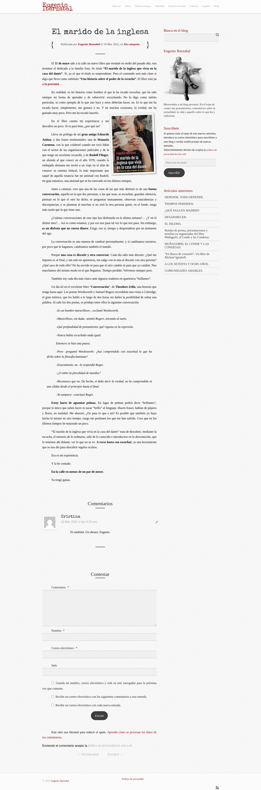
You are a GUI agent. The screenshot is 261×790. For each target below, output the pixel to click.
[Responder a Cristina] (156, 522)
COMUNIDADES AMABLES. (184, 270)
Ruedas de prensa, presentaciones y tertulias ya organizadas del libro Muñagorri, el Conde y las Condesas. (187, 234)
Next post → (115, 754)
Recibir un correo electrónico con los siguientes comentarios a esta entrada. (101, 696)
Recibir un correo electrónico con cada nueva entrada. (88, 705)
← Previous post (88, 754)
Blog (216, 6)
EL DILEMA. (173, 223)
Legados (206, 6)
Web (54, 665)
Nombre (58, 630)
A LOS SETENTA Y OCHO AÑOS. (187, 264)
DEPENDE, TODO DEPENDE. (184, 197)
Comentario (60, 587)
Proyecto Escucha (177, 6)
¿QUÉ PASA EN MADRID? (182, 210)
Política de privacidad (133, 778)
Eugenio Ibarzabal (89, 44)
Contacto (193, 6)
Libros (128, 6)
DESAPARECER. (176, 217)
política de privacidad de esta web (109, 745)
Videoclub (160, 6)
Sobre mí (116, 6)
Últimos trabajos (143, 6)
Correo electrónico (64, 648)
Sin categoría (132, 44)
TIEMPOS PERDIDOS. (179, 203)
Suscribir (174, 172)
